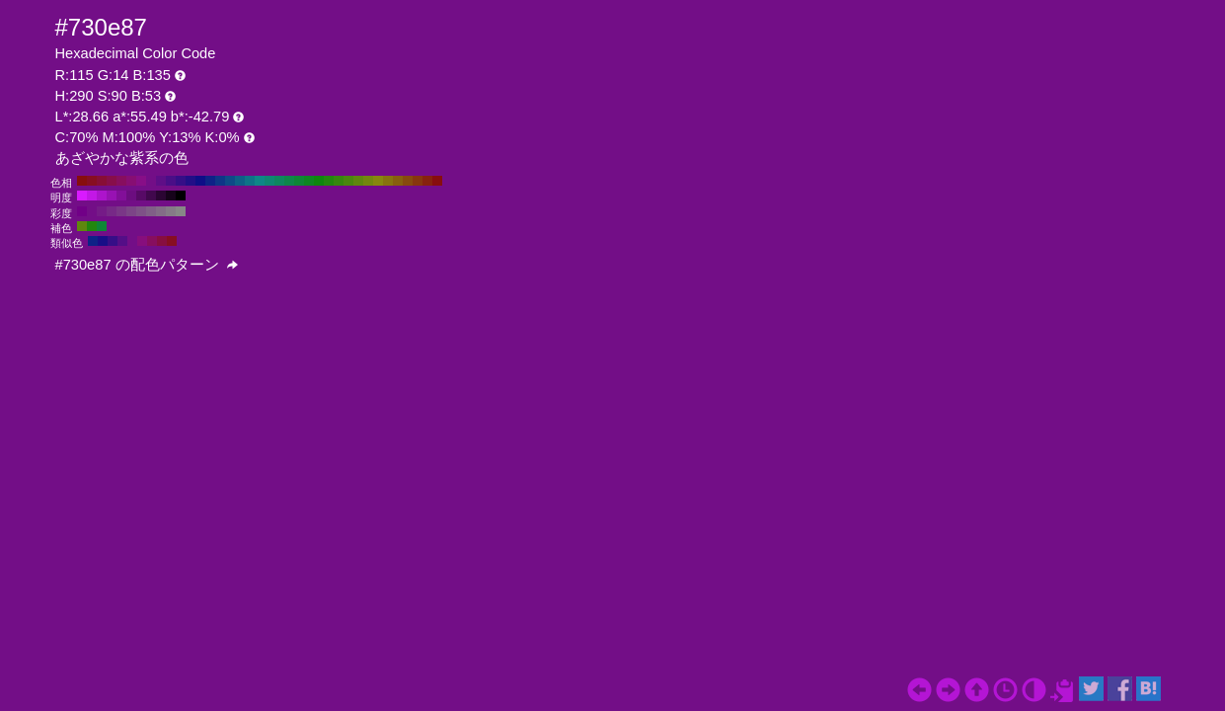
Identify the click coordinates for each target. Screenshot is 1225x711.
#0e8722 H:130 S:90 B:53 (309, 181)
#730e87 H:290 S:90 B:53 (151, 181)
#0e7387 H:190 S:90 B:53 (250, 181)
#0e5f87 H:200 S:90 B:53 (240, 181)
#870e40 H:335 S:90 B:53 (162, 241)
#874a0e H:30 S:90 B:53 (408, 181)
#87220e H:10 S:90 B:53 (427, 181)
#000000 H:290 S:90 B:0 (181, 195)
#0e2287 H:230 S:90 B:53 (210, 181)
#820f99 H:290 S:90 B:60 (121, 195)
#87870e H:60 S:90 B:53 (378, 181)
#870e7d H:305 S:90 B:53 (142, 241)
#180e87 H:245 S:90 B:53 (103, 241)
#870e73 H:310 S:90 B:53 (131, 181)
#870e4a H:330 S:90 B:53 (111, 181)
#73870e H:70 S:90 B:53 (368, 181)
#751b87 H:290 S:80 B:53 (102, 211)
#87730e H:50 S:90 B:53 (388, 181)
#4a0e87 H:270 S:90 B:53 (171, 181)
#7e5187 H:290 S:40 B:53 (141, 211)
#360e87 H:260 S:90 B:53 (181, 181)
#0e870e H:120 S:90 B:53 (319, 181)
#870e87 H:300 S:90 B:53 (141, 181)
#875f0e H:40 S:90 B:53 (398, 181)
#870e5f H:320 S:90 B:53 (121, 181)
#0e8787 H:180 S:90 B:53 (260, 181)
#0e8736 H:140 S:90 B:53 (299, 181)
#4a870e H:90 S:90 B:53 (348, 181)
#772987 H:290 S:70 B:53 (111, 211)
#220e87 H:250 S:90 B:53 (190, 181)
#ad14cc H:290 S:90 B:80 (102, 195)
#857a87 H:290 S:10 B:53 (171, 211)
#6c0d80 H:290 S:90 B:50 (131, 195)
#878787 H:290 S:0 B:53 (181, 211)
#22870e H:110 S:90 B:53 (329, 181)
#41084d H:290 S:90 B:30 (151, 195)
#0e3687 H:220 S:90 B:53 (220, 181)
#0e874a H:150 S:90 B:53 (289, 181)
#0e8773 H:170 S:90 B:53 (269, 181)
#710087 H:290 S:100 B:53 (82, 211)
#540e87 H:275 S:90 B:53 (122, 241)
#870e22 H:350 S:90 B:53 (92, 181)
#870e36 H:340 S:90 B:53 (102, 181)
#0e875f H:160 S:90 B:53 (279, 181)
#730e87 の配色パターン (146, 265)
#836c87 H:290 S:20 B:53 (161, 211)
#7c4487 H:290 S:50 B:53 (131, 211)
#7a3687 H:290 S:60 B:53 (121, 211)
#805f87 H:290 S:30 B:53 (151, 211)
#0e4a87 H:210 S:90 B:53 (230, 181)
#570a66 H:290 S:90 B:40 (141, 195)
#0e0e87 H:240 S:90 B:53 (200, 181)
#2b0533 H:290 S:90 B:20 (161, 195)
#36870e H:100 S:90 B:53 (339, 181)
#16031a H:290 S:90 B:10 (171, 195)
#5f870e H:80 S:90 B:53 (358, 181)
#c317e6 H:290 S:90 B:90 (92, 195)
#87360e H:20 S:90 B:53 (417, 181)
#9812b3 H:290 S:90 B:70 (111, 195)
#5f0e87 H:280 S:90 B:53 (161, 181)
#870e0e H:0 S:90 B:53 (437, 181)
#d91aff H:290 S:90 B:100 (82, 195)
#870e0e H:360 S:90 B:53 (82, 181)
